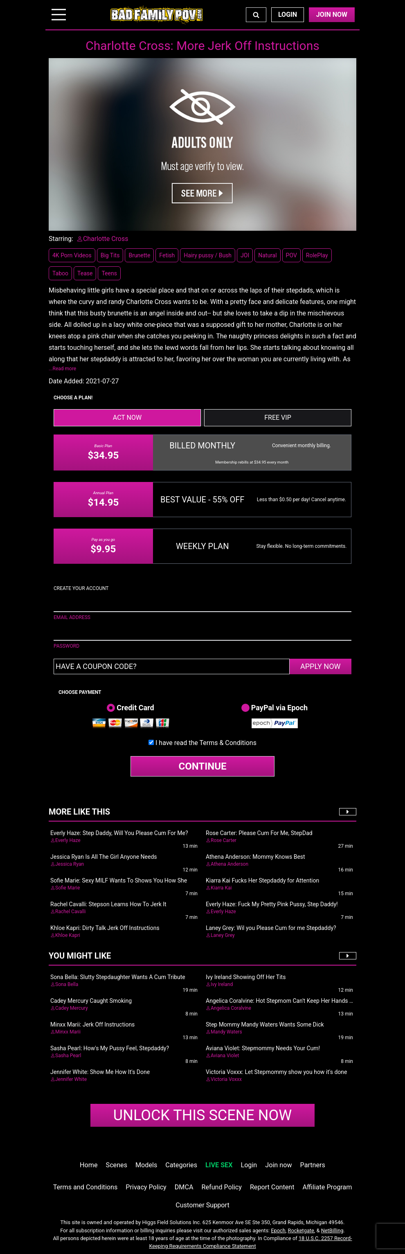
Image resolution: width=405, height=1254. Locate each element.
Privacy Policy (146, 1187)
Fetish (167, 255)
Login (287, 14)
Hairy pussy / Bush (208, 255)
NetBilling (332, 1230)
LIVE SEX (218, 1165)
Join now (278, 1165)
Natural (267, 255)
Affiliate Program (327, 1187)
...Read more (62, 368)
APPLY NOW (320, 666)
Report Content (272, 1187)
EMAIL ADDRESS (72, 617)
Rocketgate (301, 1230)
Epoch (278, 1230)
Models (146, 1165)
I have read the (205, 743)
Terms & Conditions (227, 743)
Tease (84, 273)
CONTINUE (203, 766)
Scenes (116, 1165)
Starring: (61, 239)
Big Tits (110, 255)
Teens (109, 273)
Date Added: (66, 381)
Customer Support (202, 1205)
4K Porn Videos (72, 255)
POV (291, 255)
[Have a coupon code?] (172, 666)
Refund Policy (222, 1187)
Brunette (139, 255)
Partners (312, 1165)
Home (88, 1165)
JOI (245, 255)
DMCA (184, 1187)
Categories (181, 1165)
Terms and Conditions (85, 1187)
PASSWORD (66, 646)
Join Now (331, 14)
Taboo (60, 273)
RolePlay (317, 255)
